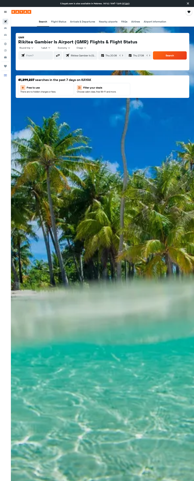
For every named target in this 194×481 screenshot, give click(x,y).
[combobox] (64, 47)
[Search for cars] (5, 35)
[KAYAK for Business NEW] (5, 57)
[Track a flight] (5, 50)
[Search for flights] (5, 21)
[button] (188, 3)
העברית (125, 3)
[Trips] (5, 66)
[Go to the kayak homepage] (21, 12)
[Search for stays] (5, 28)
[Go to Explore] (5, 44)
